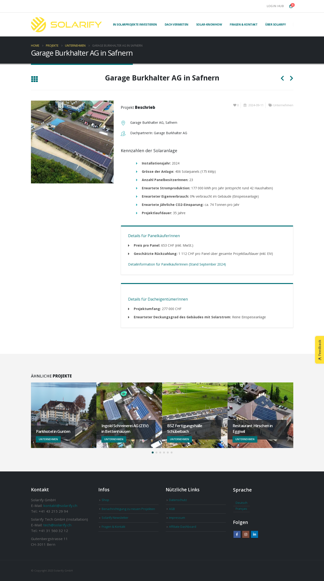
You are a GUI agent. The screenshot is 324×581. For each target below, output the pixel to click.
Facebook (237, 534)
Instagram (245, 534)
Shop (105, 500)
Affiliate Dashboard (182, 527)
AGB (172, 509)
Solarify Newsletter (115, 518)
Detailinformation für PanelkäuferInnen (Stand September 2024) (177, 264)
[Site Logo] (66, 24)
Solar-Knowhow (209, 24)
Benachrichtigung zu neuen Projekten (128, 509)
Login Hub (275, 6)
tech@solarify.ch (57, 525)
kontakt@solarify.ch (60, 505)
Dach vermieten (176, 24)
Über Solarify (275, 24)
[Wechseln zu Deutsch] (241, 503)
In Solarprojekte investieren (135, 24)
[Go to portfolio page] (64, 415)
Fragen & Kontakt (243, 24)
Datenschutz (178, 500)
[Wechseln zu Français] (241, 509)
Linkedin (254, 534)
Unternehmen (283, 105)
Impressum (177, 518)
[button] (34, 79)
